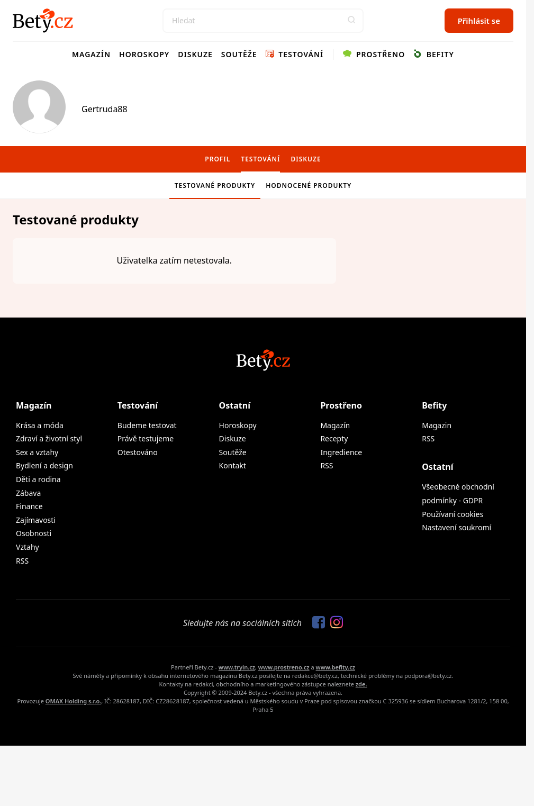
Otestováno (137, 452)
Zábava (28, 493)
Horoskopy (144, 54)
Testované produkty (215, 185)
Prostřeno (374, 54)
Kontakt (232, 465)
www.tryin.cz (237, 667)
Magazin (436, 425)
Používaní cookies (452, 514)
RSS (22, 561)
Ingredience (341, 452)
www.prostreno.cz (284, 667)
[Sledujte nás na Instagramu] (334, 623)
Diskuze (195, 54)
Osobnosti (33, 533)
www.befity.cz (335, 667)
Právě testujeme (145, 438)
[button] (351, 20)
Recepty (334, 438)
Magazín (91, 54)
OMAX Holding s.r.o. (73, 701)
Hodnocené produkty (308, 185)
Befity (433, 54)
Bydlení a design (44, 465)
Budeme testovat (147, 425)
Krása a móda (40, 425)
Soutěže (239, 54)
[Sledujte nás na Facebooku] (316, 623)
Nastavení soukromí (456, 527)
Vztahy (27, 547)
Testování (295, 54)
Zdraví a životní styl (49, 438)
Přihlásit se (479, 20)
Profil (217, 159)
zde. (361, 684)
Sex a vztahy (37, 452)
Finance (29, 506)
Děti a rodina (38, 479)
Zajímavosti (36, 520)
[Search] (263, 20)
